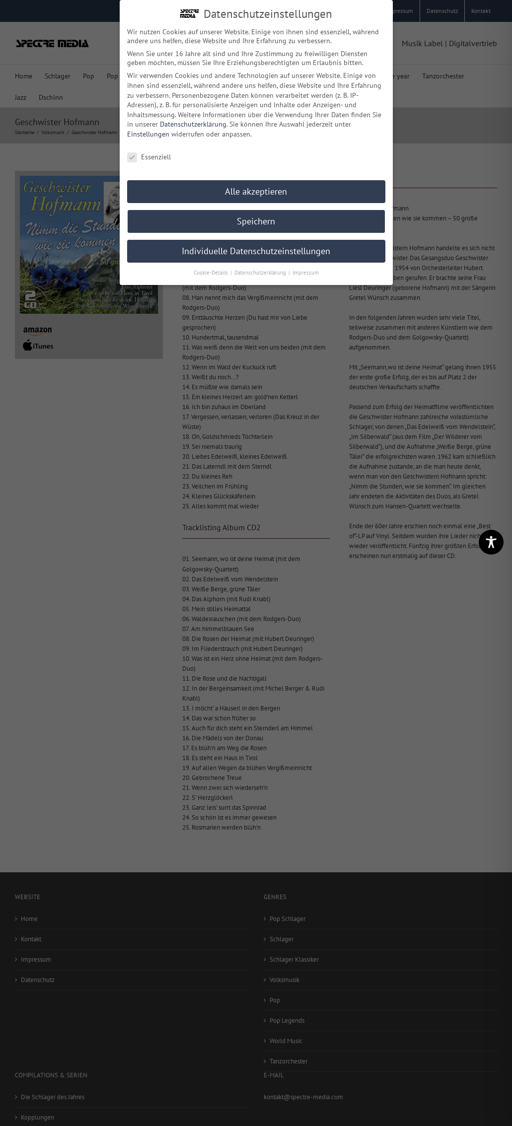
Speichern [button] (256, 219)
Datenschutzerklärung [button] (261, 270)
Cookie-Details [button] (211, 270)
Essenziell (149, 154)
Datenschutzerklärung (193, 122)
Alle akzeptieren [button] (256, 189)
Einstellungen (148, 131)
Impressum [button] (306, 270)
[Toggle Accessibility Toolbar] (491, 542)
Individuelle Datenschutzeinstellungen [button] (256, 249)
